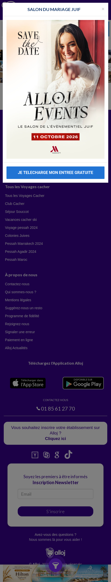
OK (92, 576)
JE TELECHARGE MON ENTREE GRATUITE (55, 172)
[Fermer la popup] (103, 8)
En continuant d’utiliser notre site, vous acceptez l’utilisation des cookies (44, 576)
